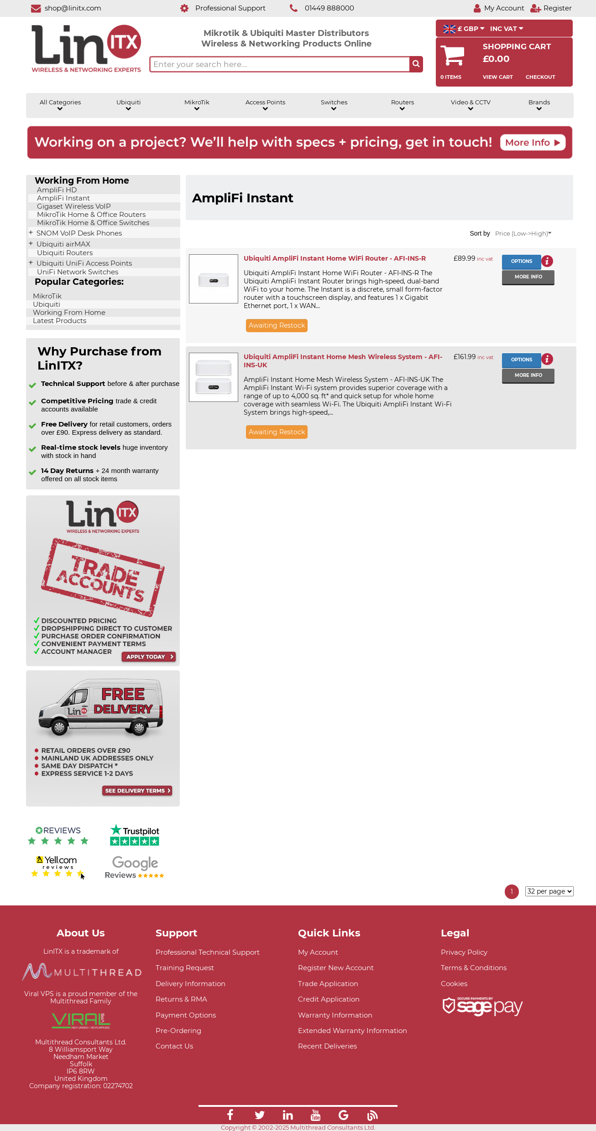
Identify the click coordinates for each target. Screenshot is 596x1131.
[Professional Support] (218, 8)
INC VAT (506, 29)
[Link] (230, 1116)
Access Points (265, 105)
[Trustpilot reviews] (135, 846)
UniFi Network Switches (76, 272)
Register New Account (336, 967)
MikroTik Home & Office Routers (90, 215)
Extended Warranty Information (352, 1030)
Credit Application (329, 999)
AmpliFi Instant (62, 198)
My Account (318, 952)
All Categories (60, 105)
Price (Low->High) (523, 233)
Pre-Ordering (178, 1030)
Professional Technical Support (208, 952)
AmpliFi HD (56, 190)
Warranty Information (335, 1015)
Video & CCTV (471, 105)
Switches (334, 105)
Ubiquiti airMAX (62, 244)
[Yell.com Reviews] (58, 878)
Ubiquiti (128, 105)
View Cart (498, 77)
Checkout (540, 77)
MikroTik (196, 105)
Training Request (185, 967)
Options (521, 261)
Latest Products (58, 321)
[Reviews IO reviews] (58, 846)
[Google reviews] (135, 878)
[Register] (551, 8)
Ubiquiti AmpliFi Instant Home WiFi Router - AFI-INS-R (335, 258)
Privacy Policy (464, 952)
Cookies (454, 983)
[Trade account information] (103, 664)
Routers (402, 105)
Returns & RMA (181, 999)
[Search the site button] (416, 64)
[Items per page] (549, 891)
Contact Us (174, 1046)
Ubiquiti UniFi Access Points (83, 263)
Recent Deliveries (327, 1046)
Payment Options (186, 1015)
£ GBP (464, 29)
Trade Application (328, 983)
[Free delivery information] (103, 804)
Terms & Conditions (474, 967)
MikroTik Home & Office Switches (92, 223)
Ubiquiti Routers (64, 253)
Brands (539, 105)
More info (528, 276)
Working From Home (68, 312)
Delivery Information (190, 983)
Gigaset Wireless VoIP (73, 206)
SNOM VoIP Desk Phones (78, 233)
